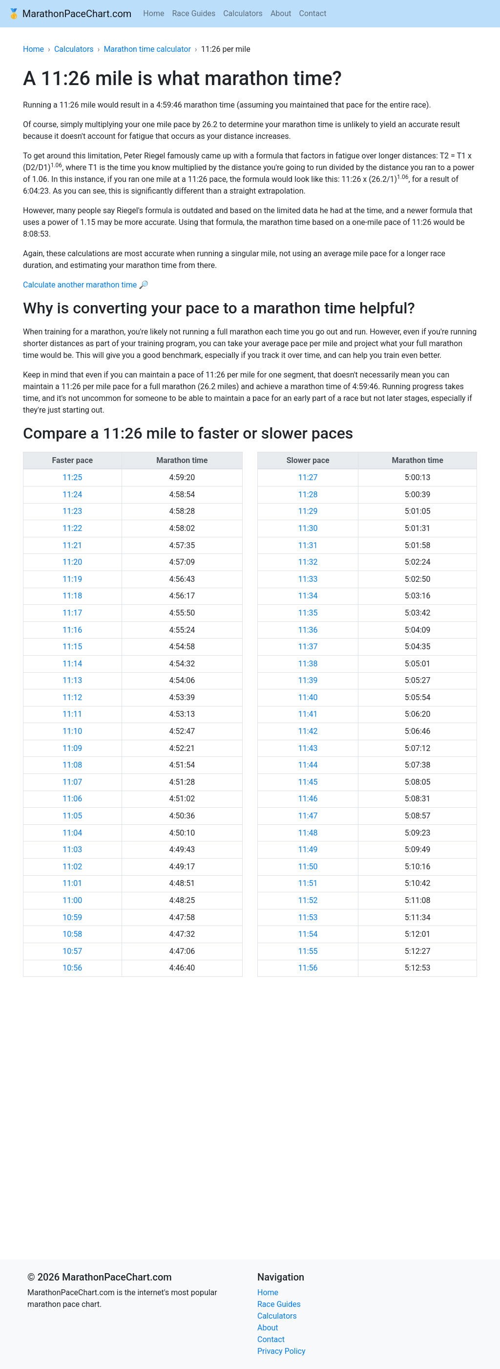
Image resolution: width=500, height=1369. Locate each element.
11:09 (72, 748)
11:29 (308, 511)
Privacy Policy (281, 1351)
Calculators (243, 13)
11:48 (308, 833)
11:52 (308, 900)
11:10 (72, 731)
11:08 (72, 765)
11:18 (72, 595)
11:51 (308, 883)
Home (153, 13)
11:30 (308, 528)
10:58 (72, 934)
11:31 (308, 545)
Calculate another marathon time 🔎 (85, 284)
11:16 (72, 630)
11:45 (308, 782)
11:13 (72, 680)
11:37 (308, 646)
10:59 (72, 917)
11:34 (308, 595)
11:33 (308, 579)
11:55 (308, 951)
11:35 (308, 613)
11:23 (72, 511)
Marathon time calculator (147, 49)
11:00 (72, 900)
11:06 (72, 798)
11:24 (72, 494)
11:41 (308, 714)
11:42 (308, 731)
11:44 (308, 765)
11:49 (308, 849)
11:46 (308, 798)
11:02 (72, 866)
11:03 (72, 849)
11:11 (72, 714)
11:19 (72, 579)
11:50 (308, 866)
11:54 (308, 934)
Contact (312, 13)
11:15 (72, 646)
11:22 (72, 528)
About (281, 13)
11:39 (308, 680)
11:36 (308, 630)
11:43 (308, 748)
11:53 (308, 917)
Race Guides (193, 13)
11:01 (72, 883)
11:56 (308, 967)
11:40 (308, 697)
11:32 (308, 562)
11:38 (308, 663)
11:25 (72, 477)
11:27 (308, 477)
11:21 (72, 545)
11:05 (72, 815)
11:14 (72, 663)
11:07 (72, 782)
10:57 (72, 951)
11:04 (72, 833)
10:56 (72, 967)
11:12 (72, 697)
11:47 (308, 815)
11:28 (308, 494)
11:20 (72, 562)
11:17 (72, 613)
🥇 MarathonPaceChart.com (69, 14)
